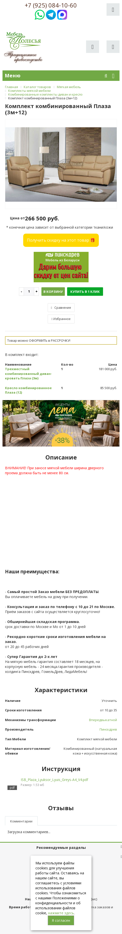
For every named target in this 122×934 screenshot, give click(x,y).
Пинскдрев (108, 729)
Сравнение (61, 308)
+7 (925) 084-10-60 (51, 5)
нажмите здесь (61, 913)
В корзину (53, 291)
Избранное (60, 319)
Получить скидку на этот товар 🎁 (61, 240)
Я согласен (61, 920)
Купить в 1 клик (85, 291)
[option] (61, 164)
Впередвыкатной (103, 720)
